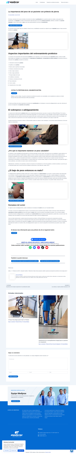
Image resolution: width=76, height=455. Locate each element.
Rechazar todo (13, 450)
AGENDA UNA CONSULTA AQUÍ (15, 25)
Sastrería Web (48, 452)
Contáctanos (42, 2)
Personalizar (7, 450)
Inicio (37, 2)
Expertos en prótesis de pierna (53, 2)
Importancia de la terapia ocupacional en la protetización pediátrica (25, 260)
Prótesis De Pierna (19, 321)
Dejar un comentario (11, 321)
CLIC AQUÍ (14, 93)
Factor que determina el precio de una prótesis (50, 260)
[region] (14, 446)
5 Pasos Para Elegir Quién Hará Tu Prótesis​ (18, 319)
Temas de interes (65, 2)
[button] (68, 2)
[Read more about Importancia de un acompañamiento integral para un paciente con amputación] (53, 316)
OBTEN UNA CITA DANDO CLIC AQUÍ (16, 200)
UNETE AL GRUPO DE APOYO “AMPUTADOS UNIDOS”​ (38, 242)
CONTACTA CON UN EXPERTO (15, 146)
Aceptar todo (21, 450)
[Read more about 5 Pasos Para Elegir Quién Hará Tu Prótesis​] (22, 306)
